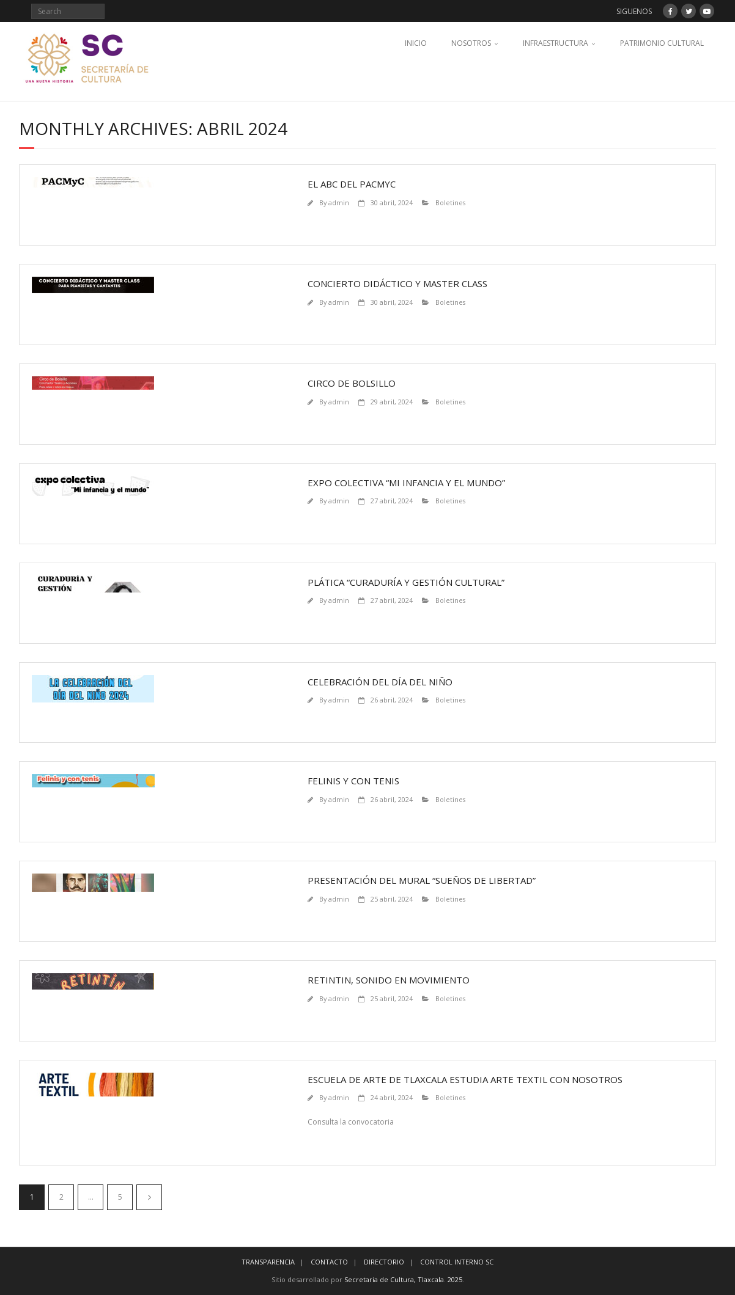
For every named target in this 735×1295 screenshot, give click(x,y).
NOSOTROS (471, 43)
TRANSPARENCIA (268, 1261)
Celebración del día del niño (380, 682)
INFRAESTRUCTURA (555, 43)
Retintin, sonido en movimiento (389, 980)
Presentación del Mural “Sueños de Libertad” (422, 880)
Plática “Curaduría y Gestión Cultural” (406, 582)
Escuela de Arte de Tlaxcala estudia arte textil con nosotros (465, 1079)
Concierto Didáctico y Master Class (397, 283)
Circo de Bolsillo (352, 383)
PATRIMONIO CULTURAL (662, 43)
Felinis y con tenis (353, 781)
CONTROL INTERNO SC (456, 1261)
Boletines (450, 202)
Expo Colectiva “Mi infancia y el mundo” (406, 482)
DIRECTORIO (384, 1261)
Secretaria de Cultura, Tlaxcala (394, 1279)
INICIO (416, 43)
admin (338, 202)
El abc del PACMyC (352, 184)
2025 (455, 1279)
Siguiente (149, 1197)
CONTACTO (329, 1261)
